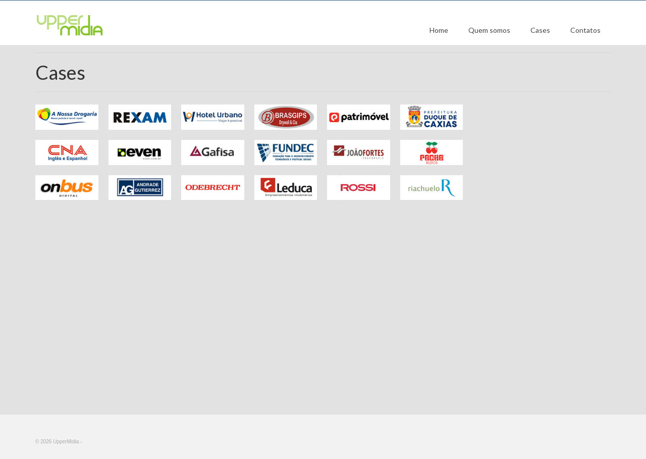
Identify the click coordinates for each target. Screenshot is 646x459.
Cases (540, 30)
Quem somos (489, 30)
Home (438, 30)
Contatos (585, 30)
